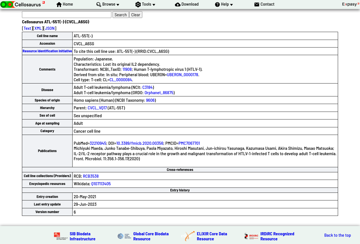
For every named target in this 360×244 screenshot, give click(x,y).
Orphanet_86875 (159, 92)
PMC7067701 (189, 143)
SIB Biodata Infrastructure (82, 236)
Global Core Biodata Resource (151, 236)
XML (38, 28)
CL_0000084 (121, 79)
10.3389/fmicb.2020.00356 (139, 143)
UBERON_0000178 (182, 74)
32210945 (98, 143)
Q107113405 (101, 183)
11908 (127, 69)
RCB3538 (91, 176)
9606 (150, 100)
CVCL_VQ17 (97, 107)
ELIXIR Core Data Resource (212, 236)
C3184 (147, 87)
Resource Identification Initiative (47, 51)
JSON (50, 28)
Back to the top (337, 235)
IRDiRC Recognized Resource (277, 236)
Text (27, 28)
